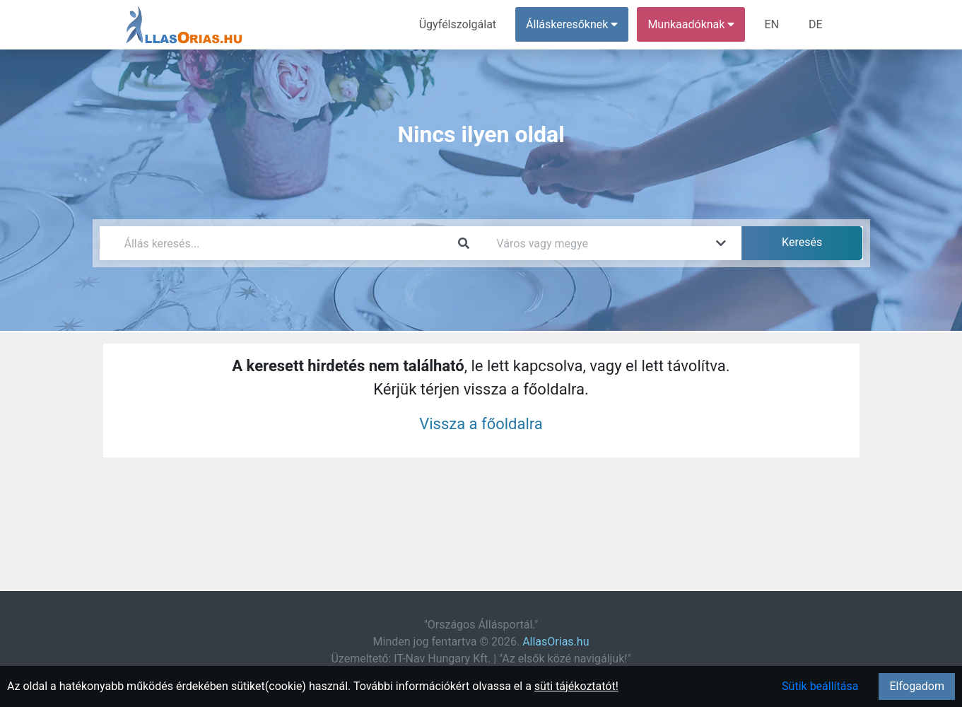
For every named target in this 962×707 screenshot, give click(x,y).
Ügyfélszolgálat (457, 24)
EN (771, 24)
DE (816, 24)
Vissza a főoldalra (481, 424)
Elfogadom (916, 686)
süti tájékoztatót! (576, 686)
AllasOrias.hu (555, 641)
